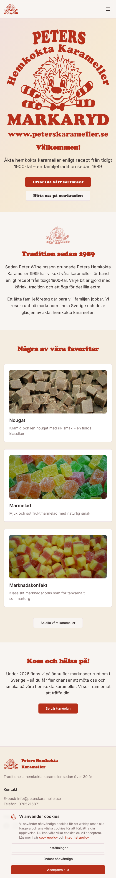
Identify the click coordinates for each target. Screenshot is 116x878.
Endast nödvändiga (58, 859)
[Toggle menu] (107, 9)
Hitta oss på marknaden (58, 195)
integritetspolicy (77, 837)
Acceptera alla (58, 870)
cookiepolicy (48, 837)
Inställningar (58, 848)
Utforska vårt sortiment (58, 182)
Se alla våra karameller (58, 623)
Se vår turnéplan (58, 708)
